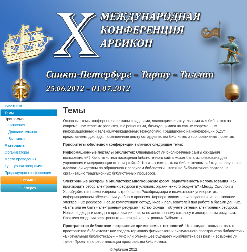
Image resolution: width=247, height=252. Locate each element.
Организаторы (16, 152)
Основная (16, 125)
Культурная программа (23, 166)
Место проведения (20, 159)
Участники (13, 106)
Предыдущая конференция (27, 173)
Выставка (16, 138)
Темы (9, 113)
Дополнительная (22, 132)
